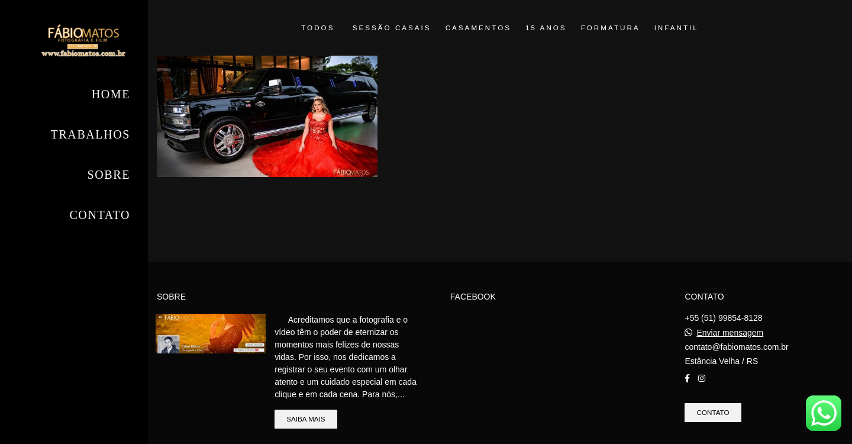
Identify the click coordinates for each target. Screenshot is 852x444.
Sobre (109, 174)
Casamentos (478, 27)
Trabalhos (90, 134)
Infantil (676, 27)
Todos (317, 27)
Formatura (610, 27)
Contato (99, 214)
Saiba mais (305, 419)
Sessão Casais (392, 27)
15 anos (546, 27)
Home (111, 94)
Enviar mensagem (729, 333)
